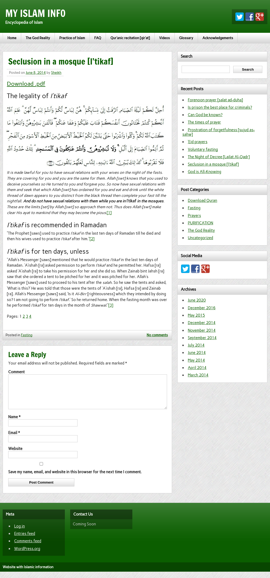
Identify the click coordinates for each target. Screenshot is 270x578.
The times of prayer (204, 122)
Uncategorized (200, 237)
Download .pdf (26, 83)
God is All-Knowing (204, 171)
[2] (92, 238)
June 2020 (197, 300)
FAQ (97, 38)
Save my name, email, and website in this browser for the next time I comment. (75, 478)
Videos (164, 38)
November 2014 (201, 330)
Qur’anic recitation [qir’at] (130, 38)
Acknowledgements (217, 38)
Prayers (194, 215)
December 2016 (201, 308)
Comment (16, 372)
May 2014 (196, 360)
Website (15, 455)
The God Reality (38, 38)
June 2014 (197, 352)
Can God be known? (205, 114)
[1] (109, 212)
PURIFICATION (200, 223)
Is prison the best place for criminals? (220, 107)
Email (14, 439)
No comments (157, 335)
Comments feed (27, 547)
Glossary (186, 38)
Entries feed (24, 540)
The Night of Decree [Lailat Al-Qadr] (219, 156)
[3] (110, 305)
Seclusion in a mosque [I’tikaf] (213, 164)
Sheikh (56, 73)
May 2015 (196, 315)
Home (11, 38)
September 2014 (202, 337)
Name (14, 423)
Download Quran (202, 200)
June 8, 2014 (36, 73)
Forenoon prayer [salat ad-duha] (215, 100)
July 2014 (196, 345)
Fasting (26, 335)
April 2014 (197, 367)
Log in (19, 532)
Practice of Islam (72, 38)
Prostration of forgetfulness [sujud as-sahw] (218, 132)
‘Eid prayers (197, 141)
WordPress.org (27, 555)
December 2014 (201, 322)
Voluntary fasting (203, 149)
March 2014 (198, 375)
